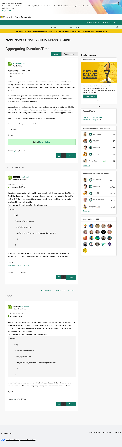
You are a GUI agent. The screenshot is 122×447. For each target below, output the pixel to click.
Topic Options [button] (69, 54)
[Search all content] (93, 27)
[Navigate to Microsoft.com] (6, 17)
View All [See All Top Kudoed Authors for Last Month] (86, 211)
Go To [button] (111, 22)
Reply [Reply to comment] (71, 277)
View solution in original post (18, 265)
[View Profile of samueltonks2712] (19, 63)
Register (89, 22)
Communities (64, 17)
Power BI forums (13, 39)
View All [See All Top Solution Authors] (86, 165)
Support (91, 17)
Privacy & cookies (94, 432)
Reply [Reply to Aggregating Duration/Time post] (71, 156)
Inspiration (45, 17)
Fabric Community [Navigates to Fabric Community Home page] (23, 17)
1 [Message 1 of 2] (14, 151)
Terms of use (107, 432)
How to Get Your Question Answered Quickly (92, 118)
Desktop (66, 39)
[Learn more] (90, 96)
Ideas (54, 17)
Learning (82, 17)
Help (104, 22)
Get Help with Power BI (47, 39)
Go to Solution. (44, 142)
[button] (56, 54)
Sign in (97, 22)
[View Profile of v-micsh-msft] (24, 177)
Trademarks (117, 432)
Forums (36, 17)
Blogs (74, 17)
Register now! (7, 10)
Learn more (102, 31)
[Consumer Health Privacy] (28, 440)
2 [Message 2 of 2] (14, 272)
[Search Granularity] (58, 27)
